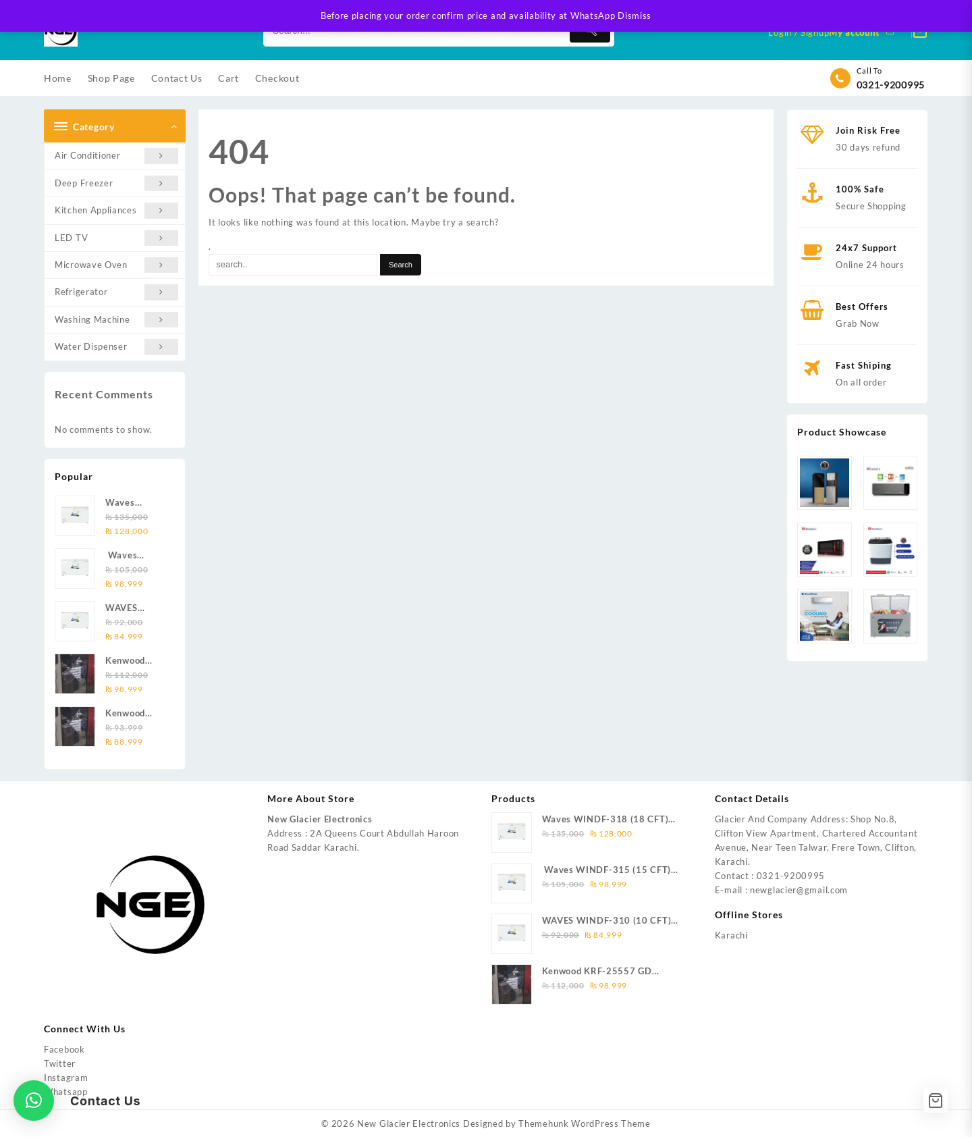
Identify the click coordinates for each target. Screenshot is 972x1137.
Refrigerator (116, 292)
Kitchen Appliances (116, 210)
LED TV (116, 238)
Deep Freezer (116, 183)
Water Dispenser (116, 346)
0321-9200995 (891, 84)
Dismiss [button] (634, 15)
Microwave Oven (116, 265)
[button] (34, 1100)
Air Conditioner (116, 155)
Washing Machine (116, 319)
